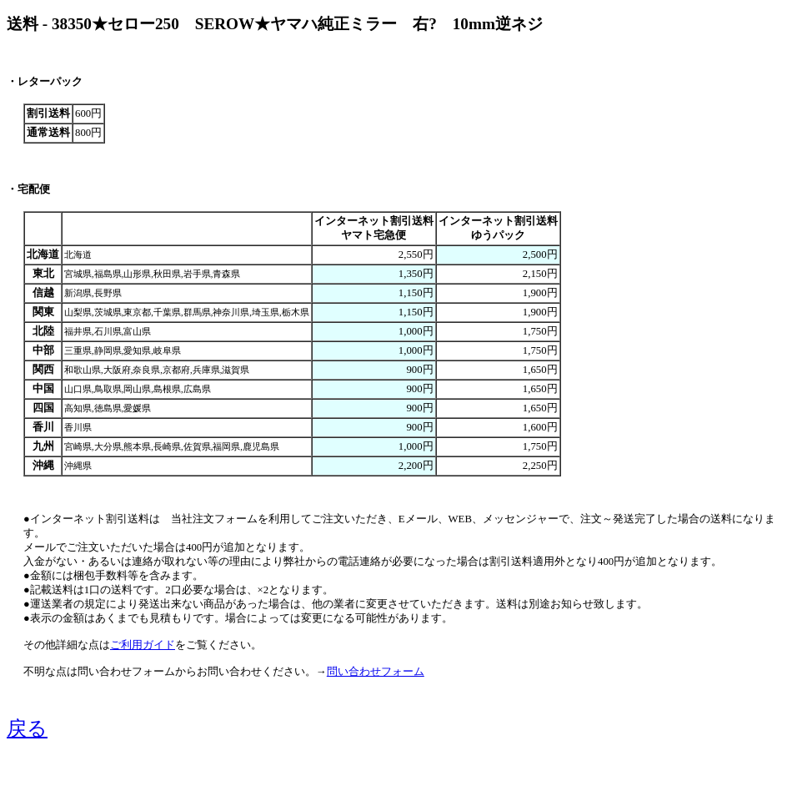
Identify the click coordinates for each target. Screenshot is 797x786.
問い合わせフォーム (375, 672)
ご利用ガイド (142, 645)
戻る (27, 728)
